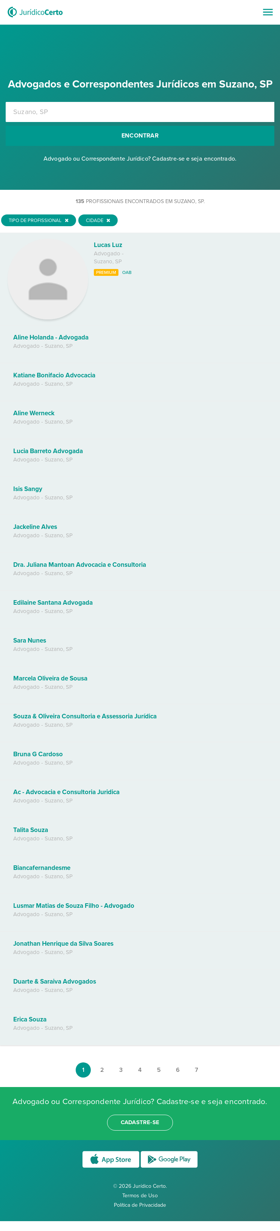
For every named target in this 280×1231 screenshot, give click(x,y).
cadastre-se (140, 1122)
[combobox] (140, 112)
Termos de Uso (140, 1195)
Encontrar (140, 135)
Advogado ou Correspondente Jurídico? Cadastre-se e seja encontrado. (140, 159)
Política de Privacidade (140, 1205)
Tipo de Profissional (38, 220)
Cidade (98, 220)
